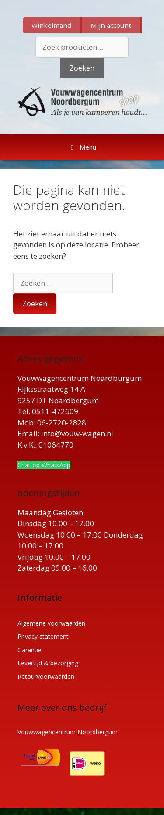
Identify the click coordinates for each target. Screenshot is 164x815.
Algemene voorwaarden (51, 623)
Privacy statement (43, 636)
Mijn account (111, 25)
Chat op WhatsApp (43, 465)
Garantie (29, 650)
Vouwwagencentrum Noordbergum (67, 732)
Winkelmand (51, 25)
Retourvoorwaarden (45, 676)
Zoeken (82, 68)
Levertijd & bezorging (47, 663)
